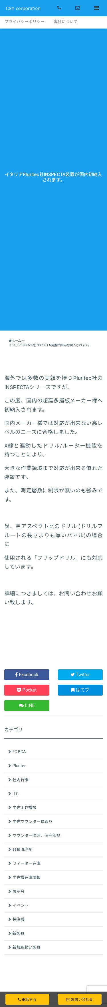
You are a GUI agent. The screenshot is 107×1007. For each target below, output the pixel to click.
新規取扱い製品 (27, 947)
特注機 (19, 919)
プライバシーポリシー (25, 21)
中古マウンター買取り (33, 821)
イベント (21, 905)
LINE (27, 705)
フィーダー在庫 (27, 863)
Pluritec (19, 766)
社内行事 (21, 780)
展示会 (19, 891)
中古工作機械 (25, 807)
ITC (16, 793)
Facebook (27, 674)
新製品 (19, 933)
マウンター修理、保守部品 (36, 835)
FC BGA (19, 752)
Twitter (80, 674)
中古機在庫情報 (27, 877)
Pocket (27, 690)
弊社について (66, 21)
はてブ (80, 690)
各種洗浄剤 (23, 849)
